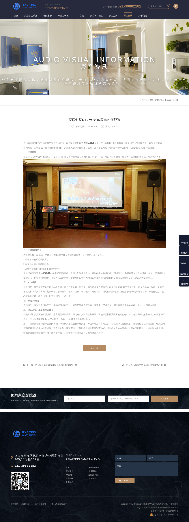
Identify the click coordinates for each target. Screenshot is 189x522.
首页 (16, 15)
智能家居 (47, 15)
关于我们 (142, 15)
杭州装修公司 (40, 504)
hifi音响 (80, 15)
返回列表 (94, 348)
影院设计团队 (96, 15)
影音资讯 (128, 15)
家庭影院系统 (30, 15)
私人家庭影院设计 (59, 504)
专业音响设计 (64, 15)
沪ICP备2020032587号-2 (168, 511)
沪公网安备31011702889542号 (165, 515)
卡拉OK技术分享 (171, 100)
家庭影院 (25, 504)
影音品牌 (113, 15)
